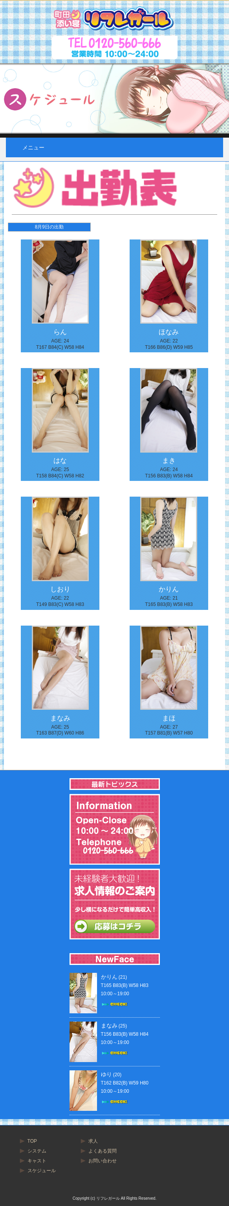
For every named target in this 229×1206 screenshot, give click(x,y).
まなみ (109, 1025)
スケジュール (41, 1170)
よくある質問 (102, 1151)
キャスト (36, 1161)
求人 (93, 1141)
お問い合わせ (102, 1161)
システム (36, 1151)
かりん (109, 977)
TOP (32, 1141)
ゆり (106, 1074)
